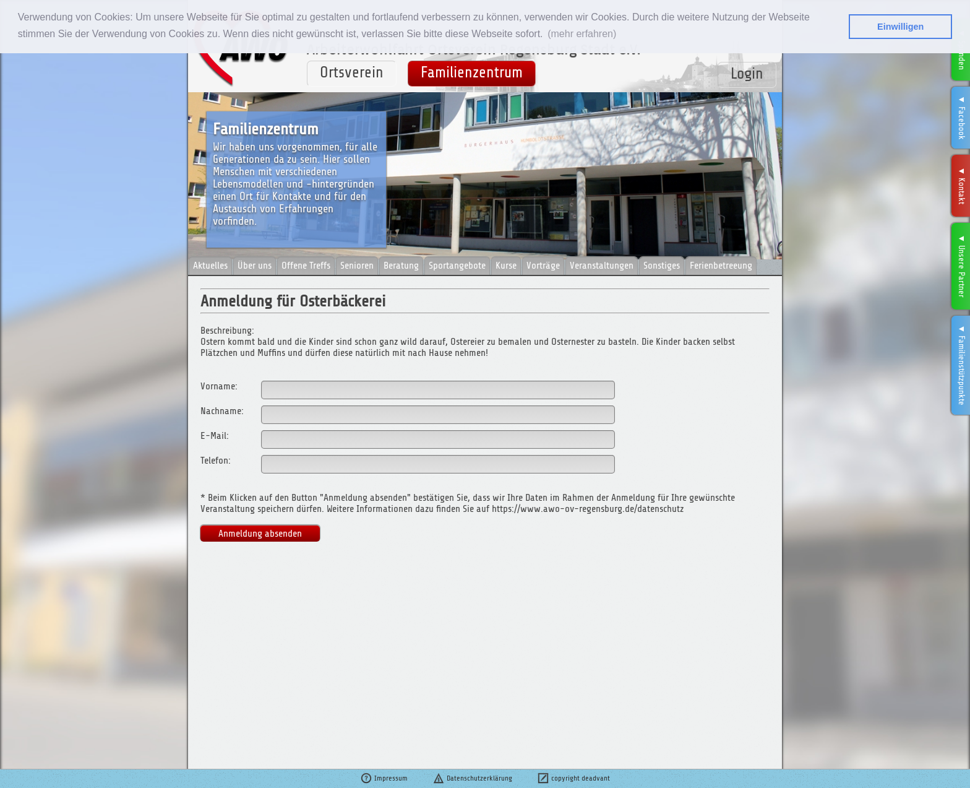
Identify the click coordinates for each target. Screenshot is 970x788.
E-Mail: (214, 435)
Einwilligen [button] (900, 27)
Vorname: (219, 386)
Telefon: (215, 460)
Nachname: (222, 411)
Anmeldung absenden (260, 533)
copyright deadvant (573, 778)
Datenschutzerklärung (472, 778)
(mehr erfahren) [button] (581, 33)
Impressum (384, 778)
